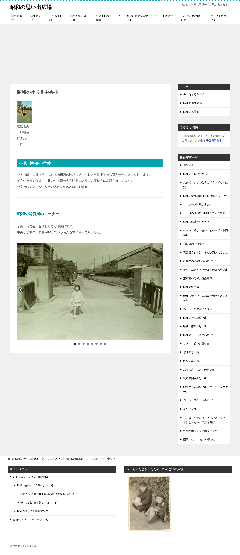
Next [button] (158, 290)
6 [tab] (96, 344)
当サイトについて (218, 17)
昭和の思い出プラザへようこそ (35, 485)
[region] (90, 291)
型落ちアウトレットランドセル (31, 519)
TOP (25, 458)
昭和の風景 (16, 17)
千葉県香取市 (214, 140)
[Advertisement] (120, 52)
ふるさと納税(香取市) (190, 17)
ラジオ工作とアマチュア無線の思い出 (205, 269)
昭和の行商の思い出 (195, 317)
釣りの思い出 (191, 360)
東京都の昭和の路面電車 (197, 278)
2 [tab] (79, 344)
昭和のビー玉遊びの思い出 (199, 334)
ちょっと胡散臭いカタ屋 (197, 308)
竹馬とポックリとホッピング (200, 430)
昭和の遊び (35, 17)
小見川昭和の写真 (104, 17)
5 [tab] (92, 344)
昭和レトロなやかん (195, 173)
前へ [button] (22, 290)
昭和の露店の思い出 (195, 326)
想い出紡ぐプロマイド (137, 17)
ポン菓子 (188, 165)
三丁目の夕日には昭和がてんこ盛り (204, 213)
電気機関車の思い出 (195, 378)
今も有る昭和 (55, 17)
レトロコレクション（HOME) (30, 476)
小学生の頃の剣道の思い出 (199, 261)
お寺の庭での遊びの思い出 (199, 369)
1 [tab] (75, 344)
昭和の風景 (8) (191, 111)
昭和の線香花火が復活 (196, 221)
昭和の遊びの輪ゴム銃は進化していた (205, 195)
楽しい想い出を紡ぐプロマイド (38, 502)
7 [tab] (101, 344)
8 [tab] (105, 344)
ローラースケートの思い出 (199, 400)
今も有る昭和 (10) (193, 94)
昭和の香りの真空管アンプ (32, 511)
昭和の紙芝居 (191, 287)
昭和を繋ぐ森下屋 (78, 17)
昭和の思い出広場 (32, 6)
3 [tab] (84, 344)
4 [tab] (88, 344)
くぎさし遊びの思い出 (196, 343)
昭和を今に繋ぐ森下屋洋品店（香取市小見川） (47, 493)
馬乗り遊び (189, 408)
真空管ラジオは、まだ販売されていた (205, 252)
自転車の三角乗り (193, 243)
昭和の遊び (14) (192, 103)
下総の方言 (167, 17)
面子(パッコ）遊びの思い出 (199, 439)
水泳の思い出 (191, 352)
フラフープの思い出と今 (197, 204)
